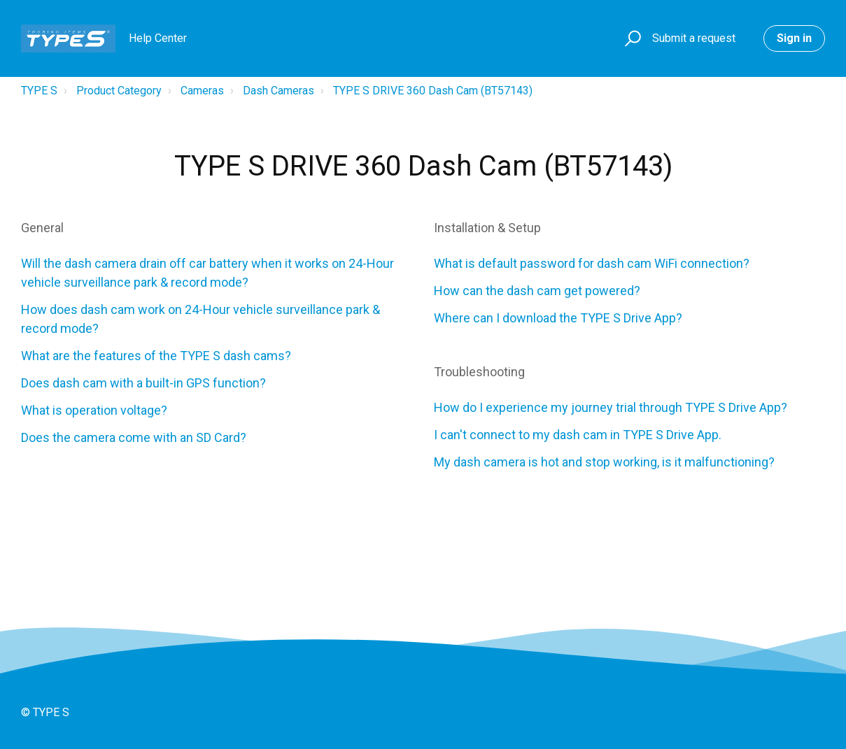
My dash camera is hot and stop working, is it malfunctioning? (604, 462)
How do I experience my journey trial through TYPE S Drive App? (610, 407)
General (42, 227)
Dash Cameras (278, 90)
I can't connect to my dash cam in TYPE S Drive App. (577, 434)
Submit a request (693, 38)
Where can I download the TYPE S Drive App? (558, 318)
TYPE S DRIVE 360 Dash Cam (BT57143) (433, 90)
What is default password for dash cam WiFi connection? (591, 263)
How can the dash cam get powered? (537, 290)
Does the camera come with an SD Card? (133, 437)
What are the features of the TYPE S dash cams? (156, 355)
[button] (631, 38)
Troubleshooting (479, 371)
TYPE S (39, 90)
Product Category (119, 90)
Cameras (202, 90)
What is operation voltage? (94, 410)
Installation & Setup (487, 227)
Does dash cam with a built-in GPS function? (143, 383)
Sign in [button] (794, 38)
